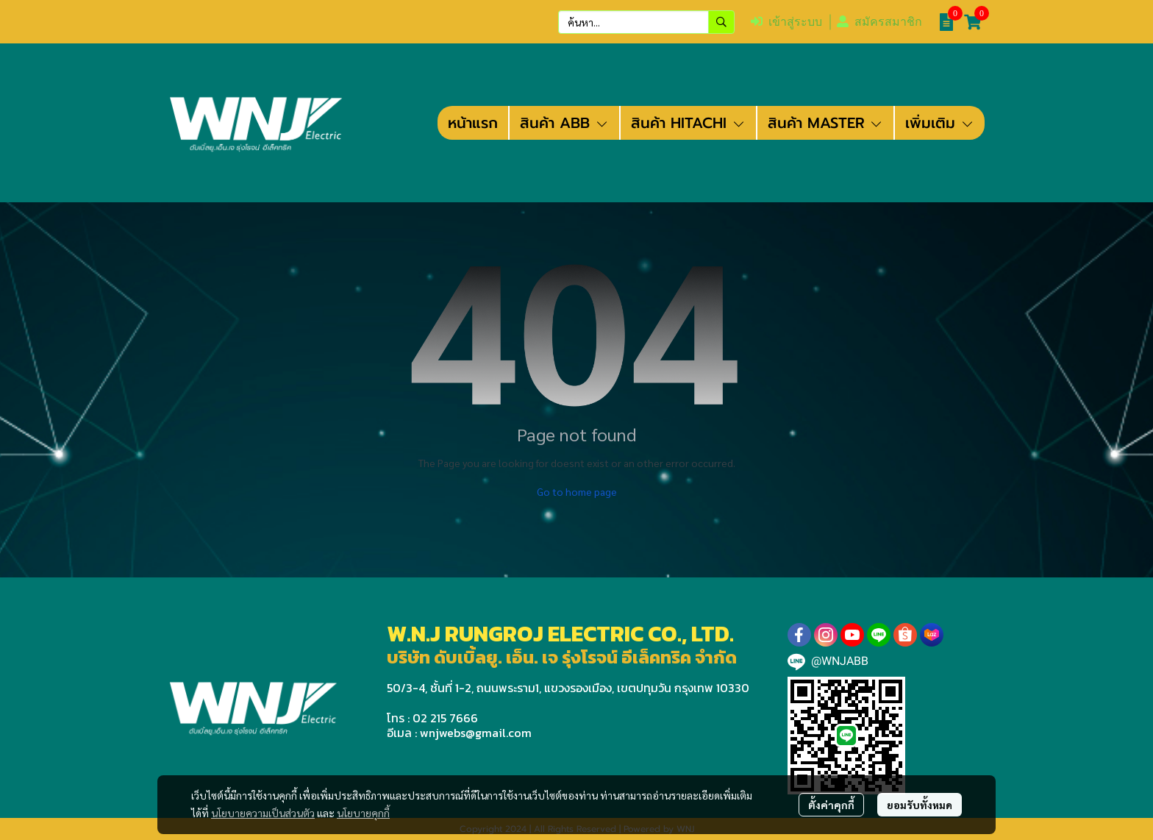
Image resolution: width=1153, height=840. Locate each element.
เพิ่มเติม (939, 123)
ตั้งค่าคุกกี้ (831, 804)
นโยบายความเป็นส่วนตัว (263, 812)
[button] (646, 22)
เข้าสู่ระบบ (786, 22)
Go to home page (577, 491)
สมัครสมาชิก (879, 22)
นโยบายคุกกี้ (363, 812)
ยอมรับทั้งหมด (919, 804)
